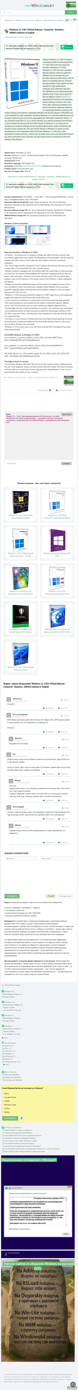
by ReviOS (6, 1059)
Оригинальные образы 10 (13, 1005)
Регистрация (15, 985)
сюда (57, 1382)
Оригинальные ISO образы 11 (54, 20)
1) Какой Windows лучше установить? (17, 1130)
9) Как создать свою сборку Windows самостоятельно (24, 1151)
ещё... (6, 1038)
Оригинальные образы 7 (12, 1029)
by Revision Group (9, 1062)
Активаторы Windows (11, 1075)
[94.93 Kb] (30, 47)
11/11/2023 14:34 (25, 37)
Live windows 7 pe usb (11, 1034)
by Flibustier (7, 1051)
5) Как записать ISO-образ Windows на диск (20, 1141)
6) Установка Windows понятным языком (18, 1143)
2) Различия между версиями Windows (18, 1133)
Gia (14, 754)
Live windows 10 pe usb (12, 1010)
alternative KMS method (32, 166)
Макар (17, 780)
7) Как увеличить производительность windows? (22, 1146)
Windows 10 (66, 97)
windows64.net (27, 1374)
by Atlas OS (7, 1046)
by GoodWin (7, 1054)
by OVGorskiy (7, 1056)
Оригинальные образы (11, 1018)
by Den (5, 1048)
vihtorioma (17, 699)
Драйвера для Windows (12, 1077)
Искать (71, 12)
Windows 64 (9, 20)
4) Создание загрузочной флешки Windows (19, 1138)
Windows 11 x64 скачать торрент (29, 20)
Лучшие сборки (9, 997)
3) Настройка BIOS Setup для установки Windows (22, 1135)
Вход (7, 985)
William (18, 825)
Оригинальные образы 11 (13, 994)
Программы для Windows (12, 1080)
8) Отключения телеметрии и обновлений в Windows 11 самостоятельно (31, 1149)
